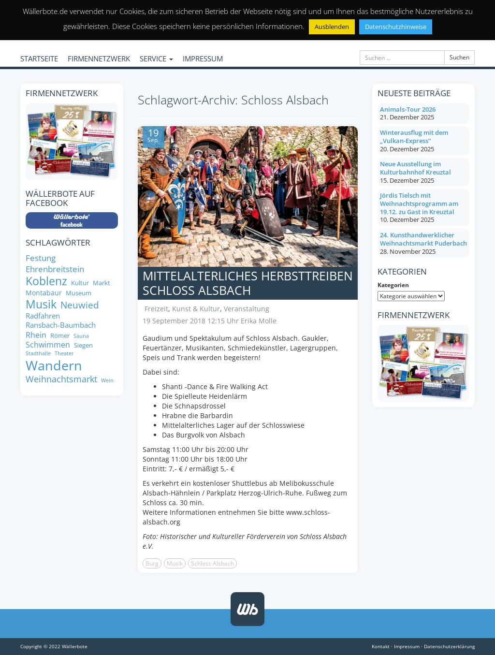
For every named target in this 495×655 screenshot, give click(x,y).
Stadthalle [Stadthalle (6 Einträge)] (38, 353)
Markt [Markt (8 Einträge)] (101, 283)
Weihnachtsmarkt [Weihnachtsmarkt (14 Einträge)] (61, 379)
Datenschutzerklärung (449, 646)
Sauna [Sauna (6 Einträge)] (81, 336)
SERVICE (156, 58)
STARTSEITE (39, 58)
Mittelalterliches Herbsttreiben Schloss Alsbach (248, 282)
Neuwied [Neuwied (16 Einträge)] (79, 305)
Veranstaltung (246, 308)
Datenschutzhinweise (395, 26)
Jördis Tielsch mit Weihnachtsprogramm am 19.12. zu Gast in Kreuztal (419, 203)
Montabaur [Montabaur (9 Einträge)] (44, 293)
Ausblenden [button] (332, 26)
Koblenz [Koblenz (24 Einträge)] (46, 281)
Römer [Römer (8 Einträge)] (60, 336)
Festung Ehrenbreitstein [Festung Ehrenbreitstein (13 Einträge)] (55, 263)
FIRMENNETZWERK (99, 58)
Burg (152, 563)
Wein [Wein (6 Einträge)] (107, 381)
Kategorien (393, 285)
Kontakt (381, 646)
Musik (175, 563)
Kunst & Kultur (196, 308)
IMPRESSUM (203, 58)
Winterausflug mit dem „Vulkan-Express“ (414, 136)
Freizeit (156, 308)
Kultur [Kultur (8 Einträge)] (80, 283)
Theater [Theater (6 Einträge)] (64, 353)
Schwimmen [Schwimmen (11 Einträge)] (48, 344)
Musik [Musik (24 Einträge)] (41, 304)
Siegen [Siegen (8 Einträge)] (83, 345)
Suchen (459, 57)
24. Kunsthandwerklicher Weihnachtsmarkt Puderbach (423, 239)
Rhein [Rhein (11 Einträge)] (36, 335)
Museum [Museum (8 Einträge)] (78, 293)
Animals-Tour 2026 (408, 109)
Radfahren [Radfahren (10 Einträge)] (43, 315)
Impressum (407, 646)
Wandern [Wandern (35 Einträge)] (54, 365)
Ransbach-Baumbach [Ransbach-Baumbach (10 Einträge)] (61, 325)
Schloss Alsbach (212, 563)
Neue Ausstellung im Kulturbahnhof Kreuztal (415, 168)
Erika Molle (259, 320)
